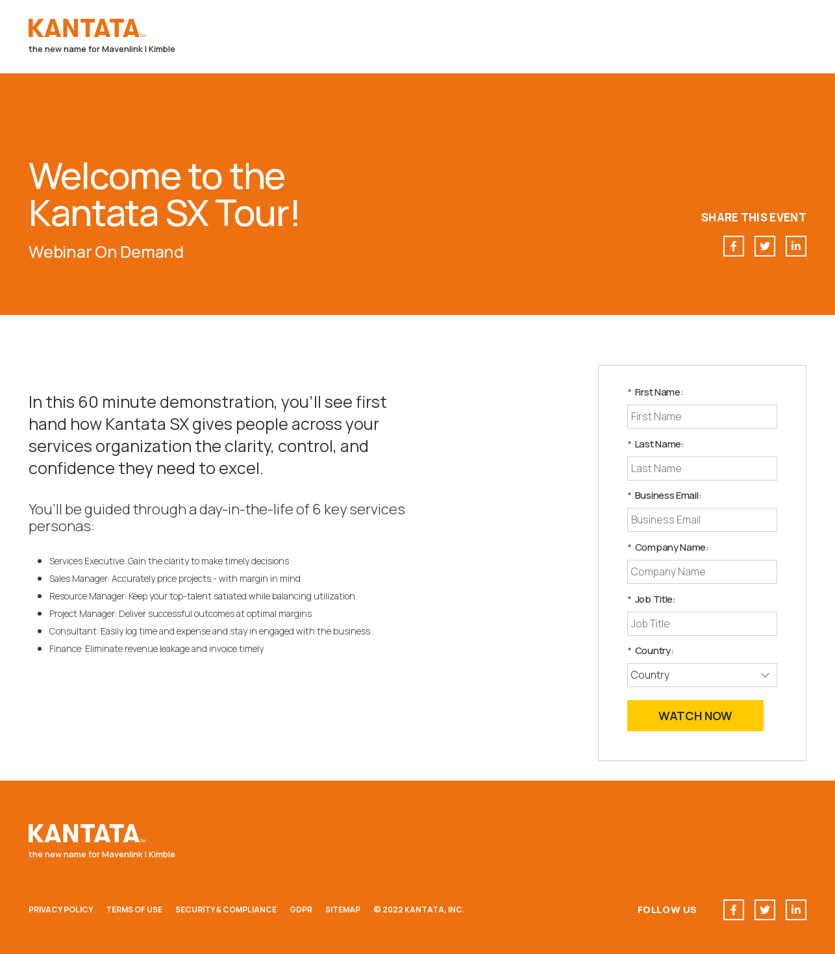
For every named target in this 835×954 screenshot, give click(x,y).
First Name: (655, 392)
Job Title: (651, 599)
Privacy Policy (61, 909)
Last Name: (655, 444)
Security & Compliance (226, 909)
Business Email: (664, 495)
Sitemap (342, 909)
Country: (650, 650)
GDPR (301, 909)
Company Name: (668, 547)
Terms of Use (134, 909)
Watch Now (695, 715)
